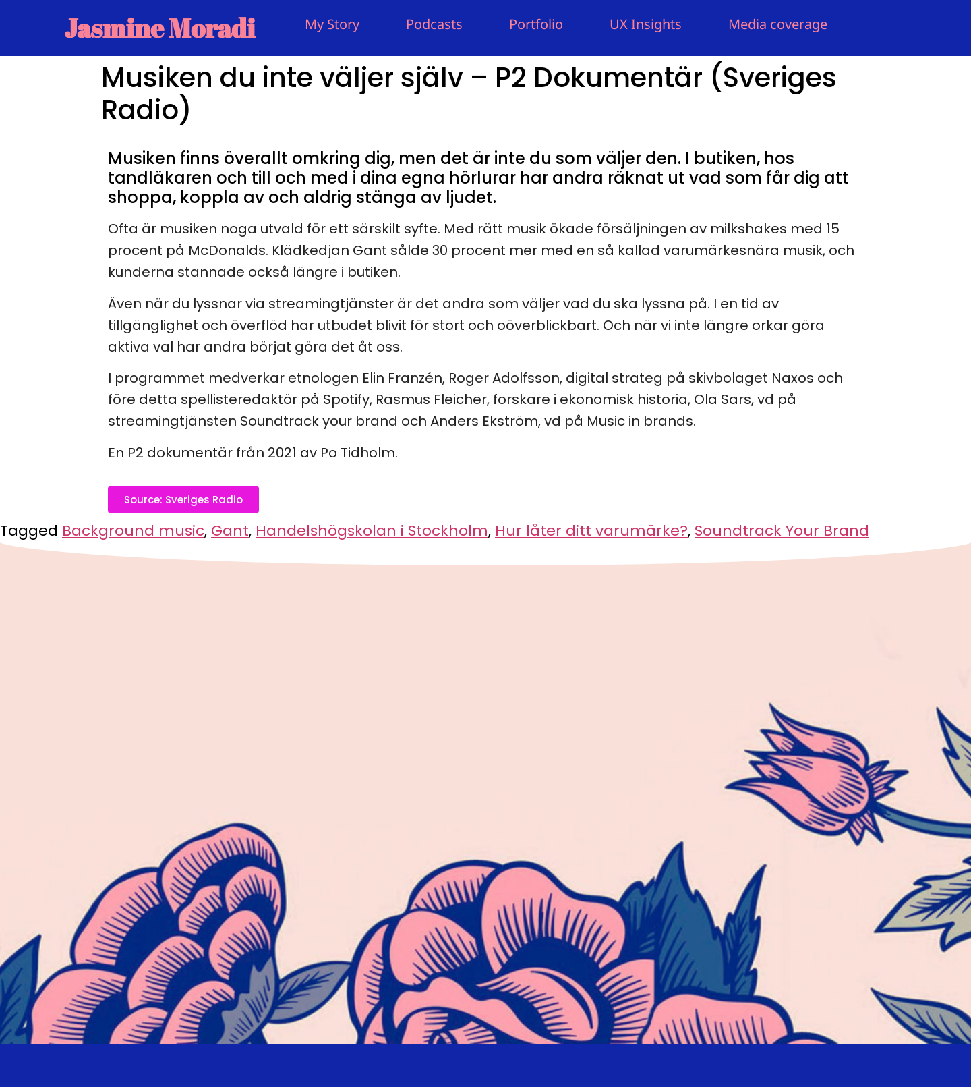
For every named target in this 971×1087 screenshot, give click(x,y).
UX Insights (646, 24)
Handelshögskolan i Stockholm (372, 530)
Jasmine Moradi (159, 27)
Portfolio (536, 24)
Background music (133, 530)
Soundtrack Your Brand (782, 530)
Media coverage (777, 24)
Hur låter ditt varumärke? (591, 530)
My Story (332, 24)
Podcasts (434, 24)
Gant (230, 530)
